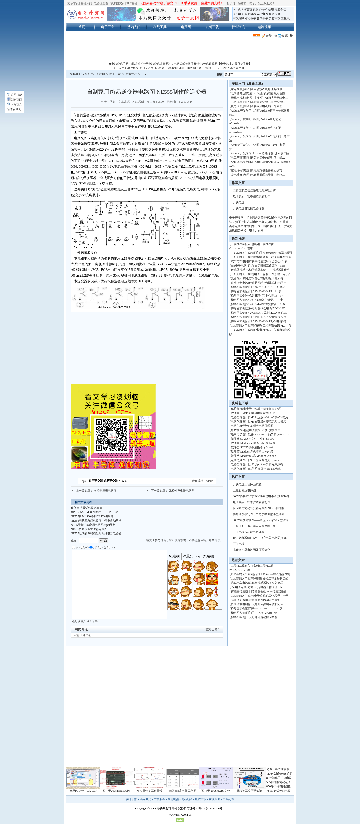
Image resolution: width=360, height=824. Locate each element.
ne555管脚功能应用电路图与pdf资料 (93, 525)
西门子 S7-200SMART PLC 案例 (265, 287)
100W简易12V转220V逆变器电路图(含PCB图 (261, 496)
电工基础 (236, 157)
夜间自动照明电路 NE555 (87, 507)
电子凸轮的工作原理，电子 (271, 595)
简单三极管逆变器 (277, 769)
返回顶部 (14, 95)
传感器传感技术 (241, 270)
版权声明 (200, 799)
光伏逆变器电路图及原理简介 (251, 549)
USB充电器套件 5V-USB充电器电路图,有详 (260, 538)
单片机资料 (238, 408)
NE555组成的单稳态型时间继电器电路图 (96, 533)
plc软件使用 (266, 9)
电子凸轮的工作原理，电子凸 (272, 274)
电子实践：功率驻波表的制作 (251, 196)
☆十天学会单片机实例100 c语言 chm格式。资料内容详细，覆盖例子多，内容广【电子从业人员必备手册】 (180, 68)
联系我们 (145, 799)
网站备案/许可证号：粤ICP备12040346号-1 (198, 808)
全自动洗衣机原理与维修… (268, 89)
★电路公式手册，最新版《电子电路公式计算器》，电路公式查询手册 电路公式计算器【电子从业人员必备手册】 (180, 63)
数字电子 (262, 18)
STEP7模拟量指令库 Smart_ (257, 447)
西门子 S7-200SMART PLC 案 (264, 608)
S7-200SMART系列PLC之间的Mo (266, 312)
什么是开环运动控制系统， (263, 617)
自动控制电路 (239, 282)
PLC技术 (238, 9)
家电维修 (236, 89)
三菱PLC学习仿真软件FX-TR (258, 413)
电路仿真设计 (239, 417)
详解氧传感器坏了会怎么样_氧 (268, 261)
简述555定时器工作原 (182, 790)
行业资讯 (238, 27)
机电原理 (236, 106)
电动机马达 (238, 93)
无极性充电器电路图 (181, 490)
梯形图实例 (117, 3)
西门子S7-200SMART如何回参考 (266, 321)
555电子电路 (239, 265)
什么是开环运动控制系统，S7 (264, 295)
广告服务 (159, 799)
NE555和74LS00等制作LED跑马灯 (92, 516)
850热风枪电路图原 (278, 786)
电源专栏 (280, 9)
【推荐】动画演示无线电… (271, 97)
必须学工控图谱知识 (249, 790)
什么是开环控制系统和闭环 (266, 604)
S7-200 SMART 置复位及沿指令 (265, 304)
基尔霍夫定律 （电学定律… (268, 102)
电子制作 (262, 14)
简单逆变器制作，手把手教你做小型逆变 (258, 514)
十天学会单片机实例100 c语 (263, 408)
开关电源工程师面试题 (247, 484)
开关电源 (238, 202)
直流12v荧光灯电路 (278, 790)
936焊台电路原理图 (261, 426)
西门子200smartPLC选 (116, 790)
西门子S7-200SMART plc (262, 612)
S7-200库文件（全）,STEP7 (257, 438)
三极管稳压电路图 (244, 490)
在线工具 (160, 27)
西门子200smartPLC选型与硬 (272, 574)
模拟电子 (250, 18)
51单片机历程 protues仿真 (265, 468)
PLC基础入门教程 (242, 252)
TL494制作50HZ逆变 (279, 773)
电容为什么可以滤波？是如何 (264, 278)
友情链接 (173, 799)
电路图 (186, 27)
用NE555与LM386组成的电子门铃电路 (95, 512)
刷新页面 (14, 100)
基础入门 (86, 3)
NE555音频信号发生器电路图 (89, 529)
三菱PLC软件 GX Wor (83, 790)
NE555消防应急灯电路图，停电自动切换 (96, 520)
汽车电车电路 (239, 261)
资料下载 (212, 27)
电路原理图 (101, 3)
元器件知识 (238, 278)
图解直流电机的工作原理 (266, 106)
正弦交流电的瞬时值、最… (268, 157)
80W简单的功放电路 (279, 778)
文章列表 (228, 799)
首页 (81, 27)
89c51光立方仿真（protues (265, 460)
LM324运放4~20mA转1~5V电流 (268, 417)
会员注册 (285, 35)
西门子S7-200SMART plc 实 (264, 291)
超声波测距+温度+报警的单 (263, 430)
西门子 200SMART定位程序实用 (266, 317)
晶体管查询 (14, 109)
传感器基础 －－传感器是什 (269, 591)
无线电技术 (238, 97)
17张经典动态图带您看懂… (271, 93)
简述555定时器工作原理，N (265, 587)
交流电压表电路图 (105, 490)
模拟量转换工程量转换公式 (271, 578)
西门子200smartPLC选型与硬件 (273, 252)
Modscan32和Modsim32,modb (258, 456)
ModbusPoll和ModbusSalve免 (258, 443)
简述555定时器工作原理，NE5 (266, 265)
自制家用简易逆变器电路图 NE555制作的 (259, 508)
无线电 (285, 18)
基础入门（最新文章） (248, 83)
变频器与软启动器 (242, 162)
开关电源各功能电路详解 (248, 208)
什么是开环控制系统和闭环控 (267, 282)
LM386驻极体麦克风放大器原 (267, 421)
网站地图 (187, 799)
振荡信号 (274, 14)
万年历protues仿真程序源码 (266, 464)
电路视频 (264, 27)
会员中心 (269, 35)
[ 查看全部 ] (212, 629)
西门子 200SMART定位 (215, 790)
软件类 (235, 413)
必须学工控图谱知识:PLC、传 (272, 325)
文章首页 (73, 3)
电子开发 (107, 27)
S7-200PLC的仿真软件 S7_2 (272, 434)
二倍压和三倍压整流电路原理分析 (254, 190)
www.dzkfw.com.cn (180, 814)
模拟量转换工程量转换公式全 (272, 257)
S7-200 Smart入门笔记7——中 (264, 300)
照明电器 (250, 14)
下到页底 (14, 105)
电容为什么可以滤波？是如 (263, 600)
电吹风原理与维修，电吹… (268, 174)
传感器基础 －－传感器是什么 (271, 270)
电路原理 (238, 18)
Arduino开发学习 (241, 110)
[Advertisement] (180, 51)
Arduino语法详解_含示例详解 (271, 153)
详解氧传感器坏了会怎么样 (266, 583)
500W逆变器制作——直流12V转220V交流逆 (260, 520)
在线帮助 (214, 799)
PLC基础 (131, 3)
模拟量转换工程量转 (149, 790)
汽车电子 (238, 14)
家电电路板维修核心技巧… (268, 170)
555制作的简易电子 (278, 782)
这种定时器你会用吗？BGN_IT (265, 308)
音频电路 (274, 18)
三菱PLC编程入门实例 (245, 244)
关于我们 (132, 799)
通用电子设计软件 (242, 434)
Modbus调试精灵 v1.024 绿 (256, 451)
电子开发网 (98, 74)
